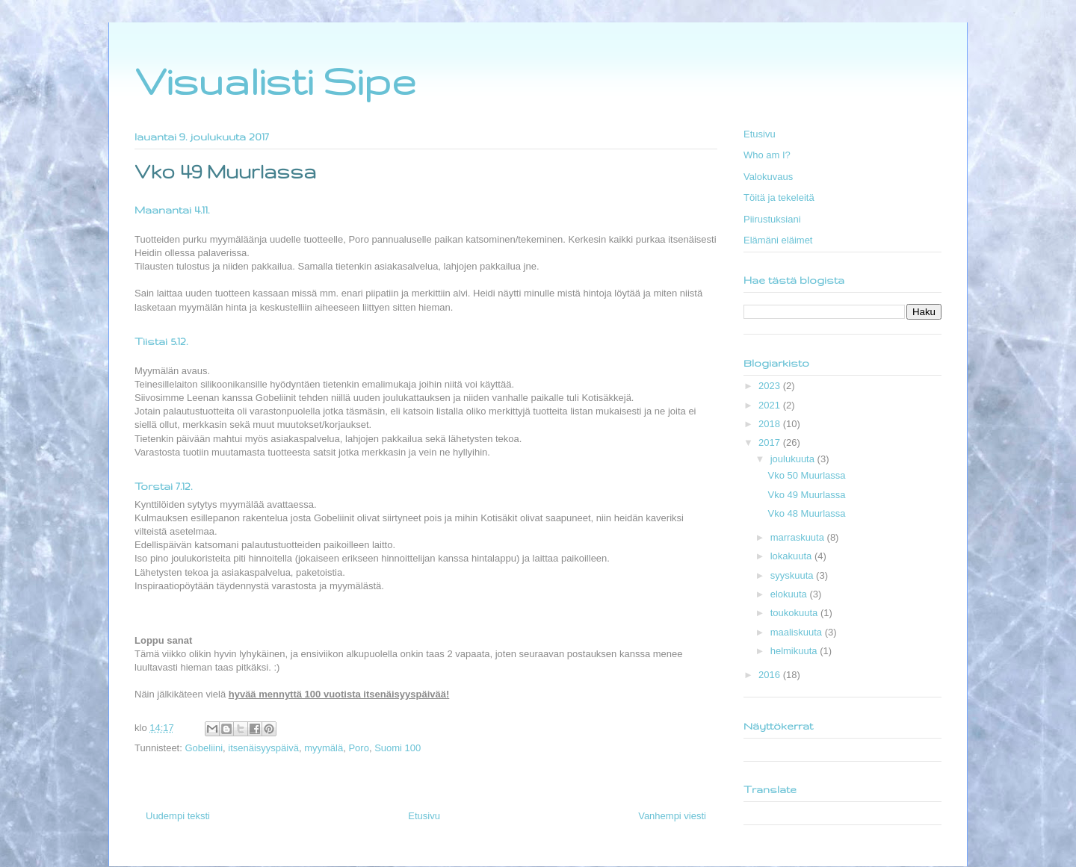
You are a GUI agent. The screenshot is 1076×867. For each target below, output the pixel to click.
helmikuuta (795, 650)
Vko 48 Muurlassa (806, 513)
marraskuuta (798, 537)
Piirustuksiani (772, 219)
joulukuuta (793, 458)
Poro (358, 747)
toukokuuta (795, 612)
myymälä (323, 747)
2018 (770, 423)
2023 (770, 385)
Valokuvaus (768, 176)
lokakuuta (792, 556)
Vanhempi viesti (672, 815)
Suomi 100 (397, 747)
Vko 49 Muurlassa (806, 494)
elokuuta (790, 594)
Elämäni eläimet (778, 240)
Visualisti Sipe (274, 80)
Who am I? (767, 155)
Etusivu (424, 815)
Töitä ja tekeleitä (778, 197)
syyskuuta (793, 575)
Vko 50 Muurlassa (806, 475)
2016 (770, 674)
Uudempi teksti (178, 815)
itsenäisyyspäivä (263, 747)
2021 (770, 405)
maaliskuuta (797, 632)
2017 (770, 442)
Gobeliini (204, 747)
